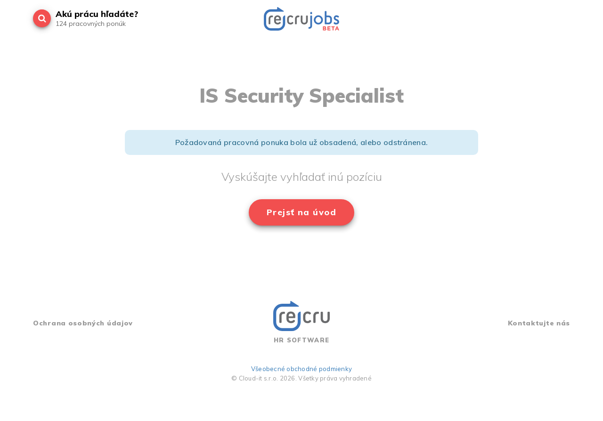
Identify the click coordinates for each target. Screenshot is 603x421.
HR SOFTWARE (301, 322)
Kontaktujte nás (539, 323)
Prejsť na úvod (301, 212)
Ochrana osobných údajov (83, 323)
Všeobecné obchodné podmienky (301, 368)
